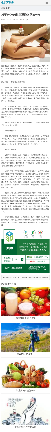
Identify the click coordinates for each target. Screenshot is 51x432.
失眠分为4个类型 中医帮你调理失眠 (35, 278)
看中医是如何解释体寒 (11, 278)
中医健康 (24, 20)
